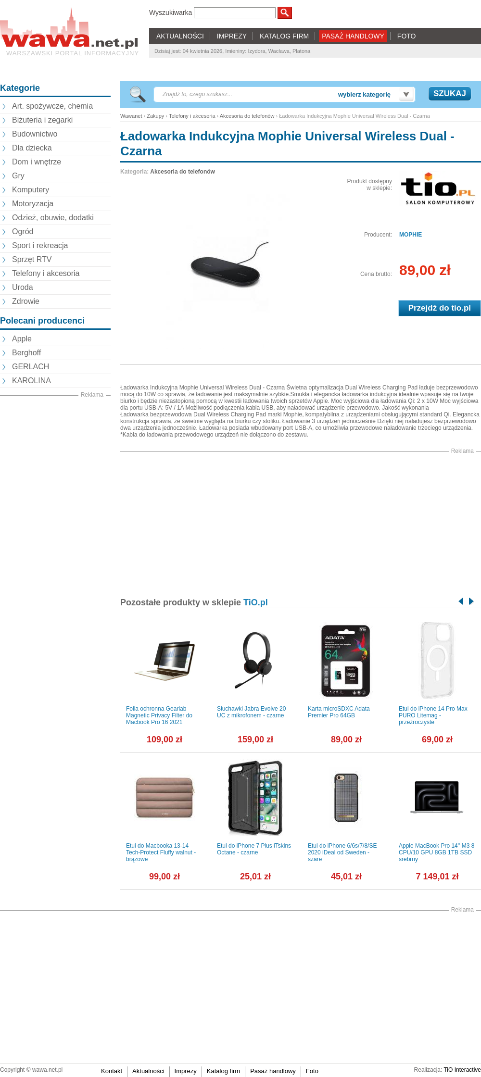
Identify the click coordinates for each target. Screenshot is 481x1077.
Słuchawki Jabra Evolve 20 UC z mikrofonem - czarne (251, 712)
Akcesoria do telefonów (247, 116)
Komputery (30, 190)
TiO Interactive (462, 1069)
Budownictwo (34, 134)
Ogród (22, 231)
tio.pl (461, 308)
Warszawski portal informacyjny (72, 53)
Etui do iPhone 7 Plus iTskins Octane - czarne (254, 849)
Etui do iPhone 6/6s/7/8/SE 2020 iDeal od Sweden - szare (342, 852)
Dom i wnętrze (36, 162)
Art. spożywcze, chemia (52, 106)
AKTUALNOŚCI (180, 36)
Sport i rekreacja (40, 245)
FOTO (406, 36)
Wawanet (131, 116)
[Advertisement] (55, 448)
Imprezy (186, 1071)
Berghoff (26, 353)
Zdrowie (25, 301)
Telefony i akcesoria (46, 273)
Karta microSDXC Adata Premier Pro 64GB (339, 712)
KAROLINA (31, 380)
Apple (22, 339)
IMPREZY (232, 36)
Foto (312, 1071)
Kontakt (111, 1071)
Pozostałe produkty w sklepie (194, 602)
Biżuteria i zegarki (42, 120)
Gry (18, 176)
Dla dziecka (32, 148)
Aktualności (148, 1071)
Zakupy (155, 116)
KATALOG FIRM (284, 36)
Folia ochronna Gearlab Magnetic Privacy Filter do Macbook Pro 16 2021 (159, 715)
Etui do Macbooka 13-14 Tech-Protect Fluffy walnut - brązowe (161, 852)
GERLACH (30, 367)
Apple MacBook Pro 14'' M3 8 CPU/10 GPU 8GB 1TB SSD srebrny (436, 852)
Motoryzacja (32, 204)
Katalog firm (223, 1071)
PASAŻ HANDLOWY (353, 36)
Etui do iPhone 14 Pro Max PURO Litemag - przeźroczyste (433, 715)
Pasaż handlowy (273, 1071)
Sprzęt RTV (31, 259)
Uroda (22, 287)
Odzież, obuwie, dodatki (53, 217)
